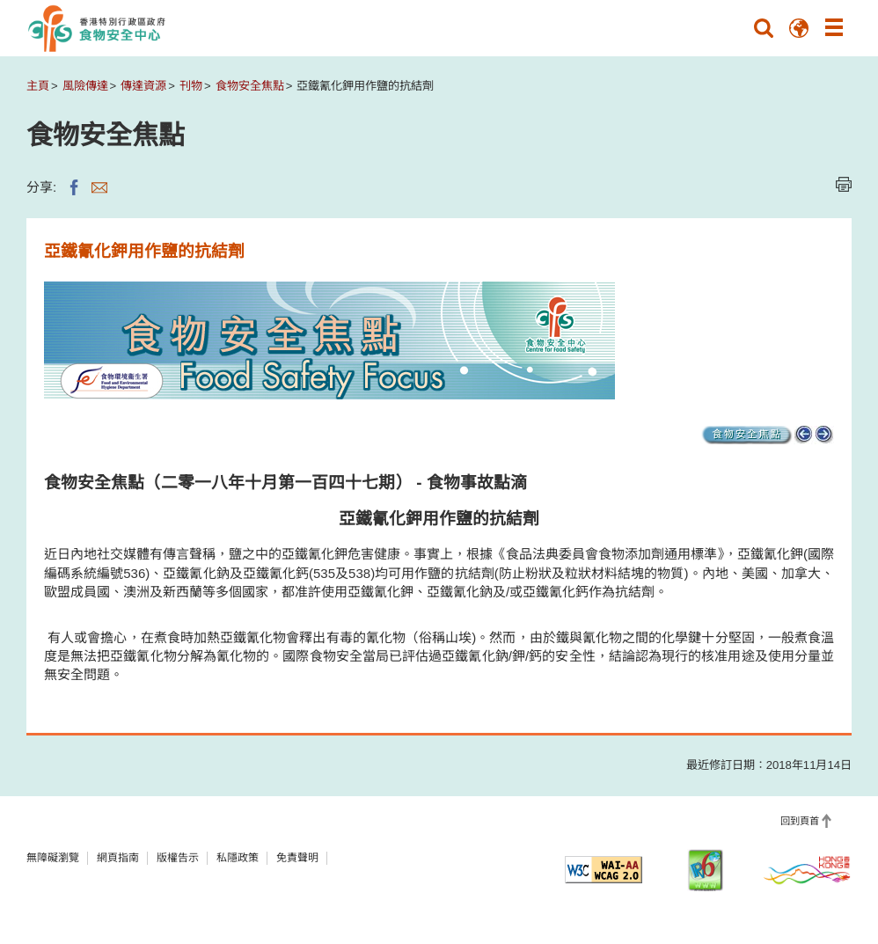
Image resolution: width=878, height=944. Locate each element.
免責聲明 (297, 858)
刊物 (190, 85)
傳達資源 (143, 85)
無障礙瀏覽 (52, 858)
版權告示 (178, 858)
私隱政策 (237, 858)
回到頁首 (799, 821)
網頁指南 (118, 858)
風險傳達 (85, 85)
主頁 (37, 85)
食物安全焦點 (250, 85)
